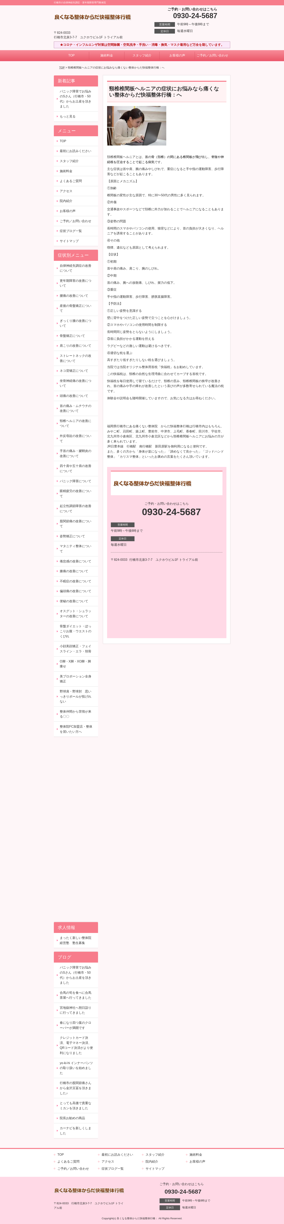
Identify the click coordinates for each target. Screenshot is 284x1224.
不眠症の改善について (75, 581)
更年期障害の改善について (75, 283)
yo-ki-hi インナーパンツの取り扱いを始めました (76, 1068)
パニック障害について (75, 481)
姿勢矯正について (72, 536)
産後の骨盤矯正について (75, 308)
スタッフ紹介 (142, 55)
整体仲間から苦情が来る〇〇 (75, 714)
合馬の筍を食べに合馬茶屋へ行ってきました (75, 995)
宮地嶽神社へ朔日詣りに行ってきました (75, 1010)
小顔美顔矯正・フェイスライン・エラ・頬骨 (75, 648)
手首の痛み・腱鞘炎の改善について (75, 453)
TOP (71, 55)
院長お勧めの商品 (72, 1118)
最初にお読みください (75, 151)
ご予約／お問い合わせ (212, 55)
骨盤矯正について (72, 335)
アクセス (66, 191)
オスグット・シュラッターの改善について (75, 613)
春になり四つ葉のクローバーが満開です (75, 1025)
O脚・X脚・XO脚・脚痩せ (75, 664)
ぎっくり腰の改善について (75, 323)
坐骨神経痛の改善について (75, 383)
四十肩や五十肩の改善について (75, 468)
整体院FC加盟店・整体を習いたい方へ (76, 729)
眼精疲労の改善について (75, 493)
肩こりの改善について (75, 345)
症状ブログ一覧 (71, 231)
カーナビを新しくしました (75, 1130)
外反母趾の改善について (75, 438)
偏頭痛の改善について (75, 591)
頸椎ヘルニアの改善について (75, 423)
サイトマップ (69, 241)
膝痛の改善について (74, 571)
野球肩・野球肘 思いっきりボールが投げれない (75, 696)
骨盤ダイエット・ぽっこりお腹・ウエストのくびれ (75, 631)
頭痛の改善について (74, 395)
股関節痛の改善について (75, 523)
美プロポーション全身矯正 (75, 679)
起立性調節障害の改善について (75, 508)
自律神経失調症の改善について (75, 268)
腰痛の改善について (74, 295)
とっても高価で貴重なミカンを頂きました (75, 1105)
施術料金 (106, 55)
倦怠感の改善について (75, 561)
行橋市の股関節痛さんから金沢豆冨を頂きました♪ (75, 1088)
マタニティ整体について (75, 548)
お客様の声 (177, 55)
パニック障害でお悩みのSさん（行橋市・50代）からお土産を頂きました (75, 99)
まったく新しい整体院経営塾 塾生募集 (75, 940)
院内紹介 (66, 201)
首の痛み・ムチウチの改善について (75, 408)
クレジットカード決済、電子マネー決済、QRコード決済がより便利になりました (76, 1045)
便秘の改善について (74, 601)
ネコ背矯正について (74, 370)
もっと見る (68, 116)
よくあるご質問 (71, 181)
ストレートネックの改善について (75, 358)
